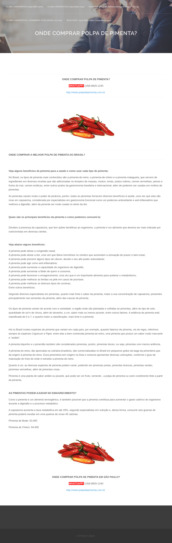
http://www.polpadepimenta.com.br (85, 92)
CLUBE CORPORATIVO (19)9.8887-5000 (24, 7)
